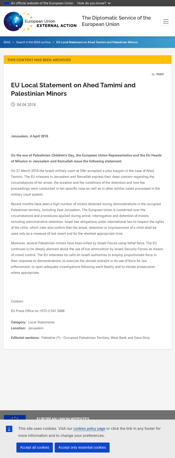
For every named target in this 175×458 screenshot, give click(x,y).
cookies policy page (89, 428)
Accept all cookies (34, 447)
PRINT (156, 74)
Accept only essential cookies (82, 447)
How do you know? (94, 3)
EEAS (7, 42)
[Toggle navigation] (165, 21)
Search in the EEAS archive (33, 42)
